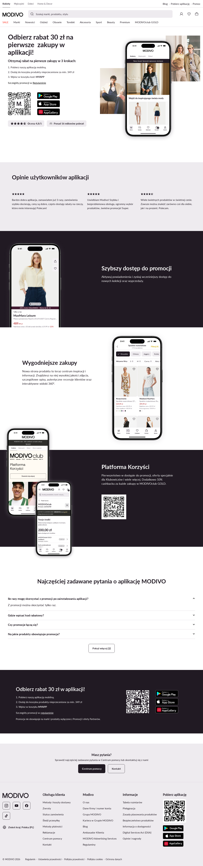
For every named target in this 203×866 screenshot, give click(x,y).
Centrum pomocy (52, 838)
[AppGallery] (173, 843)
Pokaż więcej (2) (101, 648)
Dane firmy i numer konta (97, 808)
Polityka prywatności (74, 859)
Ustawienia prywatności (49, 859)
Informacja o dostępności (137, 826)
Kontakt (47, 844)
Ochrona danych (114, 859)
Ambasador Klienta (93, 832)
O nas (86, 802)
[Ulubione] (189, 14)
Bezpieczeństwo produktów (138, 820)
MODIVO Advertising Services (100, 838)
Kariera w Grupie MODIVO (98, 820)
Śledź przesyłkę (51, 820)
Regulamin (30, 859)
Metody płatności (52, 826)
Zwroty (47, 808)
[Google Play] (173, 828)
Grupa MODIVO (92, 814)
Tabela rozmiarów (132, 802)
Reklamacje (49, 832)
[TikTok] (6, 816)
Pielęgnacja (129, 808)
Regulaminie (39, 82)
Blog (165, 3)
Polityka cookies (95, 859)
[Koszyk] (196, 14)
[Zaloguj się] (181, 14)
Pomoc (196, 3)
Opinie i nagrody (132, 838)
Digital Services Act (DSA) (137, 832)
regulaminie (47, 712)
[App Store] (173, 836)
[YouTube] (16, 805)
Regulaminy (89, 844)
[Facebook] (26, 805)
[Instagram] (6, 805)
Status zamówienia (53, 814)
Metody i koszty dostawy (57, 802)
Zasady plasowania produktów (140, 814)
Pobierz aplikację (180, 3)
